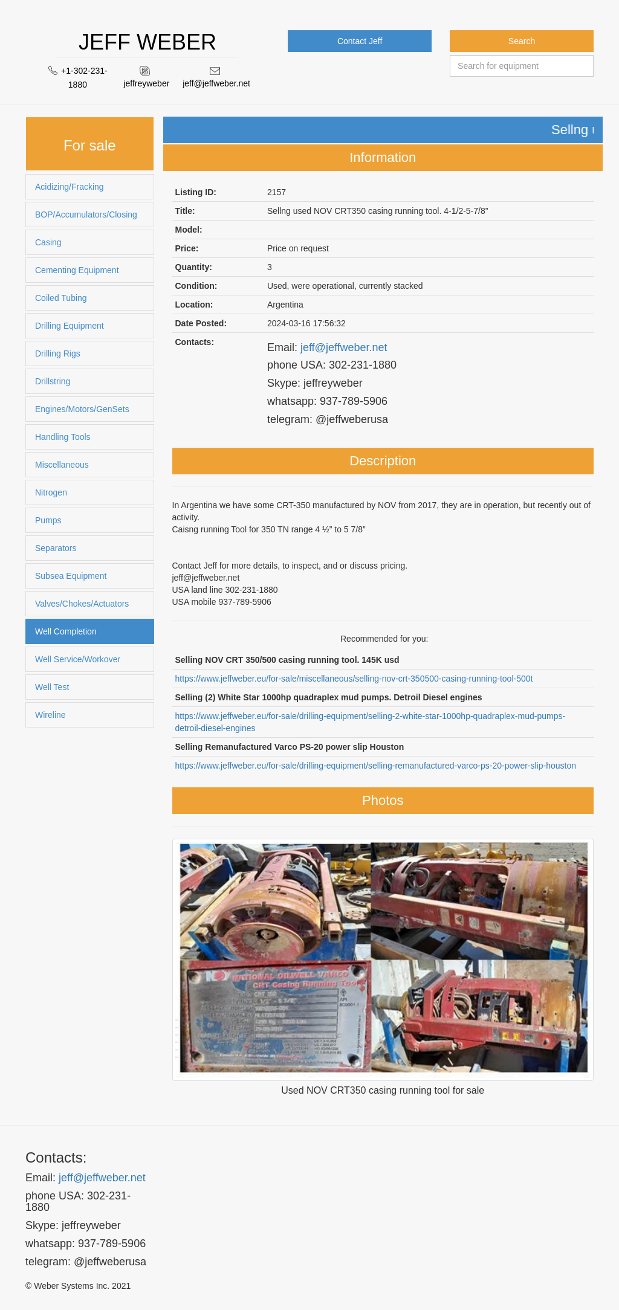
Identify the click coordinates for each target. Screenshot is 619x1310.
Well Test (52, 687)
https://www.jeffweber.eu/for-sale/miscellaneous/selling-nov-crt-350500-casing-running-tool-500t (354, 678)
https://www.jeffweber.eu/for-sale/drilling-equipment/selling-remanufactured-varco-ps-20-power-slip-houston (376, 765)
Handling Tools (63, 437)
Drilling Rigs (57, 353)
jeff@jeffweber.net (216, 83)
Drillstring (52, 381)
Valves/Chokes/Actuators (82, 603)
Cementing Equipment (77, 270)
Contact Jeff (359, 41)
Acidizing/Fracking (69, 187)
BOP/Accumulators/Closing (86, 214)
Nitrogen (51, 492)
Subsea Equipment (70, 576)
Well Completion (66, 631)
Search (521, 41)
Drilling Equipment (69, 326)
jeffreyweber (146, 83)
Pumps (48, 520)
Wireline (50, 715)
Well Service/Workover (77, 659)
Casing (48, 242)
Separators (55, 548)
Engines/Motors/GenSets (82, 409)
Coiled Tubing (61, 298)
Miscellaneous (62, 464)
